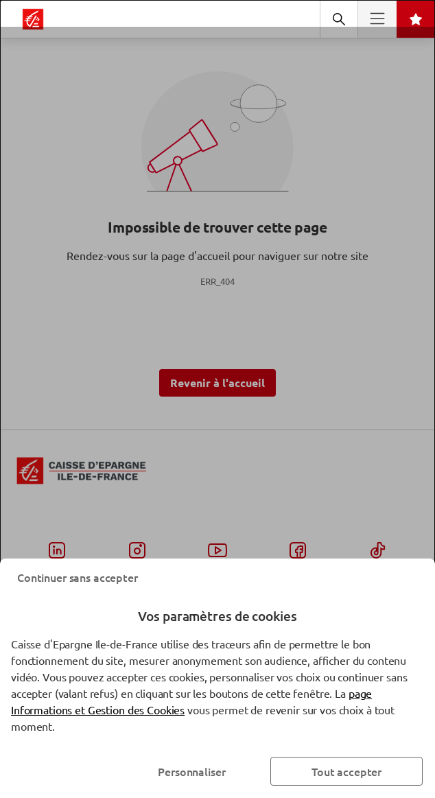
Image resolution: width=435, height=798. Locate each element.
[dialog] (217, 399)
